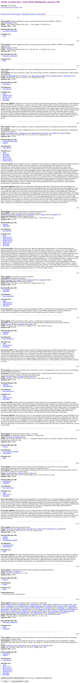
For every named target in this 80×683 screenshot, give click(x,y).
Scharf (19, 280)
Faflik (54, 133)
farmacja (5, 446)
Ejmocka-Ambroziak (36, 606)
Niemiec (24, 609)
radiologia (6, 384)
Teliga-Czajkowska (68, 611)
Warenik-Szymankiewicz (22, 612)
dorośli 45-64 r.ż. (7, 95)
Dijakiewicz (10, 645)
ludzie (4, 35)
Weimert (24, 76)
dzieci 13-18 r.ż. (7, 159)
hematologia (6, 226)
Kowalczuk (50, 529)
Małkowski (71, 607)
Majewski (9, 437)
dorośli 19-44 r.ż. (7, 160)
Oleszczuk (42, 609)
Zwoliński (63, 612)
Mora (15, 609)
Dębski (22, 606)
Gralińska (49, 606)
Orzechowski (10, 133)
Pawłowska (35, 645)
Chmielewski (67, 76)
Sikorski (24, 611)
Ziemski (54, 214)
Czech (58, 529)
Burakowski (34, 604)
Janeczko (60, 606)
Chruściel (65, 604)
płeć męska (6, 98)
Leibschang (61, 607)
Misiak (8, 214)
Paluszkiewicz (63, 609)
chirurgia (5, 224)
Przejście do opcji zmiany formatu (10, 14)
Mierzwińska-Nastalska (38, 76)
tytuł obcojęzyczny (8, 545)
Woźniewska (51, 612)
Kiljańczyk (28, 607)
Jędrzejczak (72, 606)
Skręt (44, 611)
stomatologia (6, 84)
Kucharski (9, 23)
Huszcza (43, 214)
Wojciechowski (38, 612)
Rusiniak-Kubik (11, 76)
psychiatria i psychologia (10, 31)
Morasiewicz (23, 133)
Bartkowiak (10, 604)
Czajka (75, 604)
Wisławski (31, 280)
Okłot (8, 529)
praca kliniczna (7, 89)
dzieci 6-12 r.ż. (7, 157)
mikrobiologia (7, 481)
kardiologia (6, 332)
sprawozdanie (7, 453)
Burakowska (21, 604)
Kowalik (9, 324)
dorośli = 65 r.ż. (7, 97)
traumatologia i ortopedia (10, 141)
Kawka (17, 607)
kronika (5, 584)
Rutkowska (22, 645)
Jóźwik (7, 607)
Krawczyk (45, 133)
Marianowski (4, 609)
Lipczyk (62, 133)
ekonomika (6, 291)
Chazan (45, 604)
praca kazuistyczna (8, 296)
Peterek (73, 609)
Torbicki (8, 612)
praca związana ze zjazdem (10, 451)
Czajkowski (9, 606)
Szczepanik (30, 214)
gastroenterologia (8, 386)
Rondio (13, 611)
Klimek (38, 607)
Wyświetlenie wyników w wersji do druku (33, 14)
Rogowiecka (4, 611)
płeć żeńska (6, 100)
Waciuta (39, 529)
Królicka (19, 529)
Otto (49, 609)
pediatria (5, 143)
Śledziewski (55, 611)
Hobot (31, 324)
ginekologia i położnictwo (10, 622)
